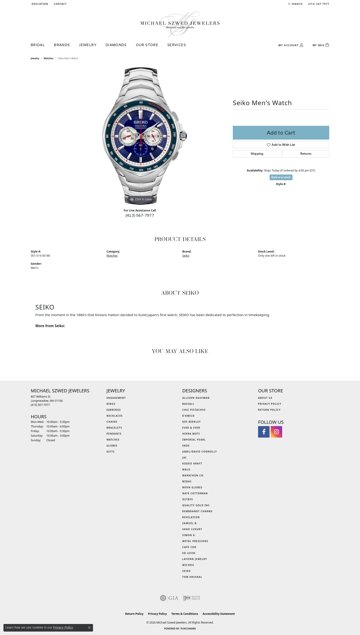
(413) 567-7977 (140, 215)
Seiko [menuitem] (186, 571)
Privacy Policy (269, 403)
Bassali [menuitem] (188, 403)
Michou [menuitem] (188, 565)
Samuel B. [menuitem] (189, 523)
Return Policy (269, 409)
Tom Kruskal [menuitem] (192, 577)
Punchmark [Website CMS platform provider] (188, 628)
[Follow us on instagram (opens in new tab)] (276, 432)
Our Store (147, 45)
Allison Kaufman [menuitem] (196, 397)
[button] (39, 4)
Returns (305, 153)
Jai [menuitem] (184, 457)
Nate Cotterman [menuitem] (195, 493)
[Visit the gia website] (169, 598)
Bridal (38, 45)
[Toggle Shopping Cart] (321, 45)
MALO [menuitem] (186, 469)
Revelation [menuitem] (191, 517)
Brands (62, 45)
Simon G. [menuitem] (189, 535)
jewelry (35, 58)
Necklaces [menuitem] (115, 415)
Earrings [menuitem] (114, 409)
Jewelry (87, 45)
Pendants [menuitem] (114, 433)
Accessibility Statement (218, 614)
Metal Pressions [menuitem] (195, 541)
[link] (60, 4)
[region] (141, 136)
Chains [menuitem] (112, 421)
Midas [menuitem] (186, 481)
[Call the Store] (40, 405)
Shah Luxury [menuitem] (192, 529)
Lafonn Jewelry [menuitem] (194, 559)
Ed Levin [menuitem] (188, 553)
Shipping (257, 153)
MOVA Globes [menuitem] (192, 487)
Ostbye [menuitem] (187, 499)
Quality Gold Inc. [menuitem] (196, 505)
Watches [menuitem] (113, 439)
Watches (48, 58)
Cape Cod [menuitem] (189, 547)
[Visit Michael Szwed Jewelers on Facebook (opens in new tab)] (264, 432)
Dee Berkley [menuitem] (191, 421)
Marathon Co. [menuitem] (193, 475)
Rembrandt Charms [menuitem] (197, 511)
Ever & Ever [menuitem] (191, 427)
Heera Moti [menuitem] (191, 433)
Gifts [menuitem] (111, 451)
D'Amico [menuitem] (188, 415)
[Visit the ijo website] (191, 598)
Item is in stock (281, 177)
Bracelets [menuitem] (114, 427)
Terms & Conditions (185, 614)
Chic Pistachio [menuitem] (193, 409)
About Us (265, 397)
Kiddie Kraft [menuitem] (192, 463)
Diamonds (116, 45)
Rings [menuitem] (111, 403)
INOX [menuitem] (186, 445)
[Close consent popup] (89, 627)
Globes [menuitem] (112, 445)
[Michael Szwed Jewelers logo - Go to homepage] (180, 24)
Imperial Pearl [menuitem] (194, 439)
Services (176, 45)
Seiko (185, 256)
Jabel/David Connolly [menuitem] (199, 451)
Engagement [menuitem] (116, 397)
